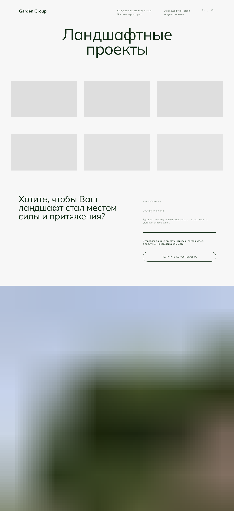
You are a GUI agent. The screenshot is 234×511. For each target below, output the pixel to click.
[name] (179, 201)
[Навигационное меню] (224, 5)
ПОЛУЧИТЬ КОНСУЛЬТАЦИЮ (179, 256)
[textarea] (179, 224)
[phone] (179, 211)
